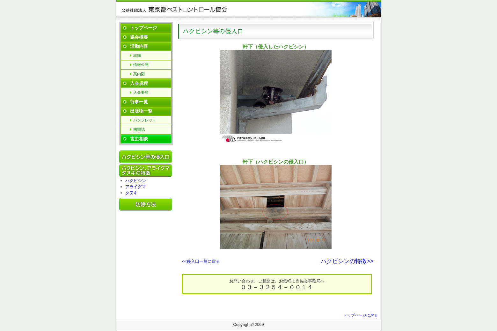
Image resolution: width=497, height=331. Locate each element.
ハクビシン (135, 180)
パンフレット (144, 120)
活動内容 (139, 46)
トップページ (143, 27)
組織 (137, 55)
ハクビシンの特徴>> (347, 261)
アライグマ (135, 186)
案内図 (139, 74)
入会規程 (139, 83)
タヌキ (131, 192)
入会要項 (141, 92)
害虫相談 (139, 138)
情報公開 (141, 65)
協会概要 (139, 37)
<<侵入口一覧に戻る (201, 261)
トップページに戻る (360, 315)
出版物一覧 (141, 111)
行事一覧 (139, 101)
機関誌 (139, 129)
